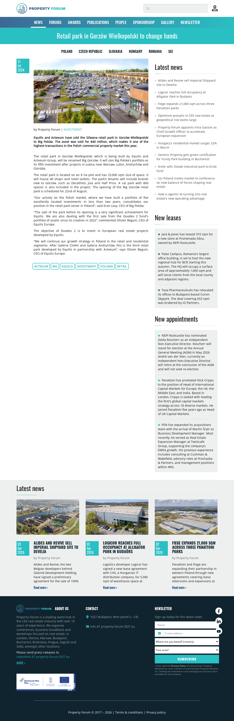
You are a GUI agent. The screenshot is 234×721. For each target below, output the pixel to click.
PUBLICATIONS (98, 22)
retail (122, 266)
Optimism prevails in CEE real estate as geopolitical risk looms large (185, 117)
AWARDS (74, 22)
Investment (73, 129)
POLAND (66, 52)
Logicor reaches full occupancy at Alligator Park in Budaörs (181, 94)
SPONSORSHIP (144, 22)
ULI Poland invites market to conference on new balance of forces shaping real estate (185, 182)
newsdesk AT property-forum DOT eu (43, 657)
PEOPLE (121, 22)
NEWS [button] (38, 22)
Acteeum (41, 266)
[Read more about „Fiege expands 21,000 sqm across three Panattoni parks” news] (179, 587)
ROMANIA (155, 52)
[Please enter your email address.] (187, 633)
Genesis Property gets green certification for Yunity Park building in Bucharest (186, 157)
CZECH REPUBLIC (90, 52)
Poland (106, 266)
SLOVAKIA (115, 52)
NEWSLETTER (190, 22)
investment (86, 266)
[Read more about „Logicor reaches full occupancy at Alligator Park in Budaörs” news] (110, 587)
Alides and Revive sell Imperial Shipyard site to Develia (56, 547)
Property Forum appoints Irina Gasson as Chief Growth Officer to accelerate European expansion (186, 131)
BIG (54, 266)
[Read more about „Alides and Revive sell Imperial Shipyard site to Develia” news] (41, 587)
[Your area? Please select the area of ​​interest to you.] (187, 650)
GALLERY (167, 22)
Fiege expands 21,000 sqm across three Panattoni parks (194, 547)
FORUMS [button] (55, 22)
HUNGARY (135, 52)
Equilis (67, 266)
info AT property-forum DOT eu (112, 626)
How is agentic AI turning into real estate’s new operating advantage (181, 196)
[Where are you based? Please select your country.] (187, 641)
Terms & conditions (129, 712)
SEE (170, 52)
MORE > (20, 663)
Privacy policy (156, 712)
